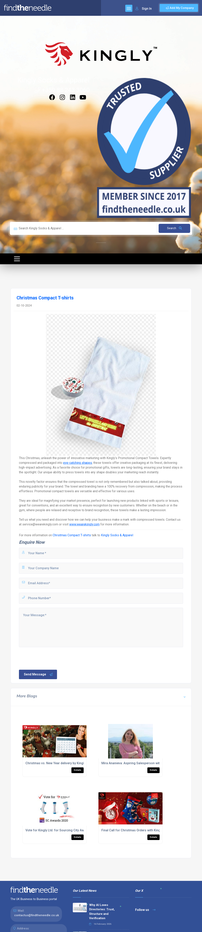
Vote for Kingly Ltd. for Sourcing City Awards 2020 (61, 830)
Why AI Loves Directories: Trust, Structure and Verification (102, 911)
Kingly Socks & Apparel (53, 80)
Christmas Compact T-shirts (72, 535)
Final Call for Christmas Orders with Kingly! (132, 830)
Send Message (38, 674)
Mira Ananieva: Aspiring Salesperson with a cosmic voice (142, 763)
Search (174, 228)
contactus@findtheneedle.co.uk (36, 915)
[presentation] (48, 658)
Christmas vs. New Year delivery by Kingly (55, 763)
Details (77, 770)
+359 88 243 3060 (62, 89)
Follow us (145, 910)
